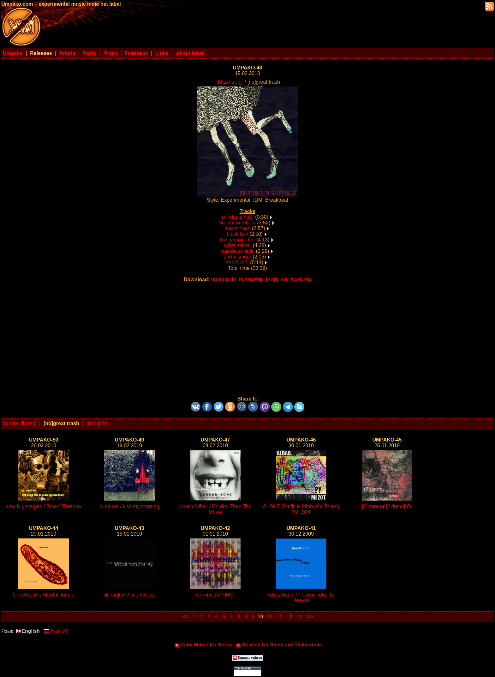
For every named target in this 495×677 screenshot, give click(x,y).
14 (299, 616)
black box (237, 234)
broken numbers (237, 222)
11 (269, 616)
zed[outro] (237, 262)
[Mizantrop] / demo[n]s (387, 506)
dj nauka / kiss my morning (129, 506)
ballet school (238, 245)
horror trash (237, 228)
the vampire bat (237, 239)
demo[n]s (96, 423)
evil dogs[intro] (237, 217)
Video (110, 53)
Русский (56, 631)
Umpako (13, 53)
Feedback (136, 53)
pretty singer (237, 256)
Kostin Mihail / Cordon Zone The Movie (215, 509)
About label (189, 53)
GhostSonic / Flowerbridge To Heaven (301, 597)
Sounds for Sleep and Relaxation (278, 645)
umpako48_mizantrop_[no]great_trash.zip (261, 279)
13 (289, 616)
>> (310, 616)
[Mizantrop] (229, 82)
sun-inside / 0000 (215, 594)
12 (279, 616)
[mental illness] (19, 423)
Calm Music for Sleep (202, 645)
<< (185, 616)
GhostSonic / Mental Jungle (44, 594)
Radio (89, 53)
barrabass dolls (237, 251)
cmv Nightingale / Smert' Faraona (43, 506)
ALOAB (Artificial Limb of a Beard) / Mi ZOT (301, 509)
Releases (41, 53)
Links (162, 53)
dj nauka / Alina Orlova (129, 594)
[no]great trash (61, 423)
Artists (67, 53)
